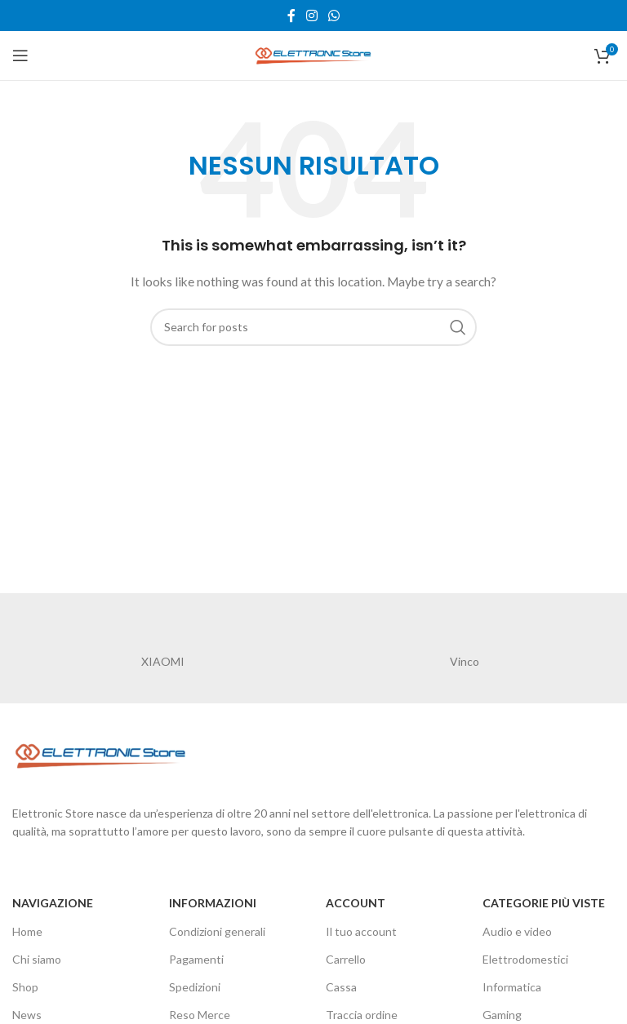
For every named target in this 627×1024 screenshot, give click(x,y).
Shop (25, 987)
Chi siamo (36, 959)
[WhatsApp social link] (334, 15)
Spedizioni (194, 987)
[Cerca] (313, 327)
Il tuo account (361, 931)
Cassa (341, 987)
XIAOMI (163, 661)
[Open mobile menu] (20, 55)
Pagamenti (196, 959)
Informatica (511, 987)
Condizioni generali (217, 931)
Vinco (464, 661)
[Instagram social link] (311, 15)
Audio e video (517, 931)
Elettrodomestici (525, 959)
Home (27, 931)
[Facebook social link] (291, 15)
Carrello (346, 959)
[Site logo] (313, 54)
